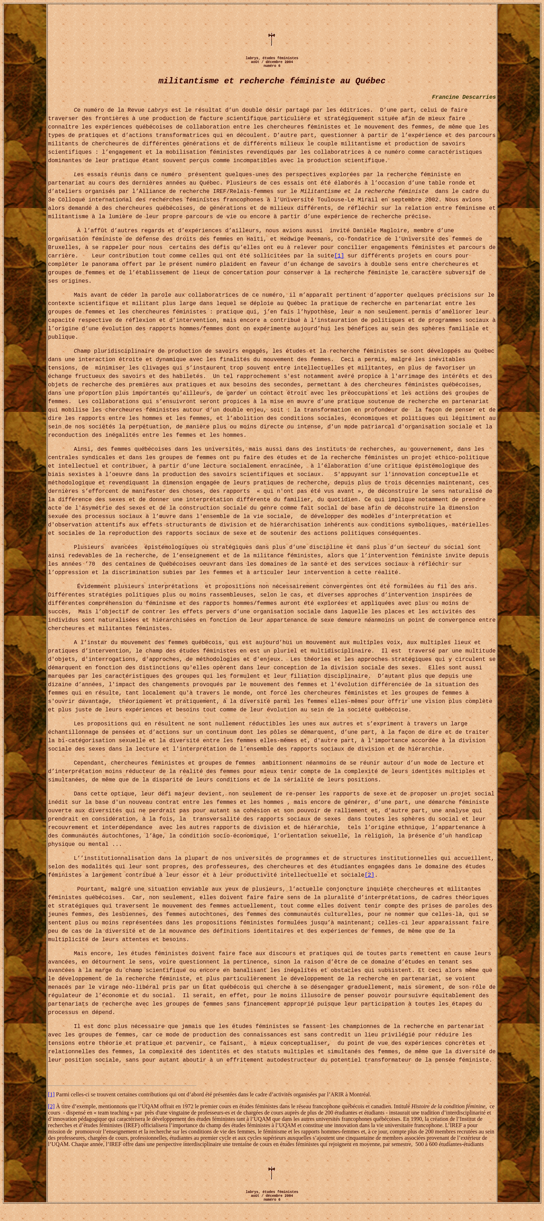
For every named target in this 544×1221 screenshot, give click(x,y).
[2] (370, 875)
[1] (339, 256)
